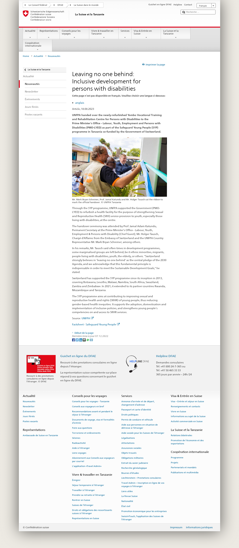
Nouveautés (29, 401)
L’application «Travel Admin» (87, 466)
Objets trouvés (128, 453)
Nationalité (127, 501)
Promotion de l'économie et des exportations (187, 442)
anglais (79, 102)
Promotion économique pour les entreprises (144, 511)
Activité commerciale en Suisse (187, 421)
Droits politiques (129, 414)
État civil (125, 506)
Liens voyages (79, 453)
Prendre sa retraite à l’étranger (88, 495)
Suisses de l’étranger (82, 505)
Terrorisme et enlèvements (86, 433)
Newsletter (29, 406)
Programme (177, 457)
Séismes (76, 438)
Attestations (127, 443)
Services (125, 34)
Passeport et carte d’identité (136, 409)
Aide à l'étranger (81, 448)
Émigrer (76, 480)
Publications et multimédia (184, 472)
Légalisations (128, 438)
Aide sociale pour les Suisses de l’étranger (142, 433)
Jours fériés (29, 416)
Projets (174, 462)
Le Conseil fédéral (38, 5)
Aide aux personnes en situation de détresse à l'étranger (139, 426)
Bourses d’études (130, 473)
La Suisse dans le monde (86, 5)
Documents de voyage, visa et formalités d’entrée (93, 421)
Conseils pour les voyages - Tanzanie (90, 401)
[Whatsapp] (88, 339)
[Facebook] (74, 339)
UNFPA (88, 318)
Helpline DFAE (166, 356)
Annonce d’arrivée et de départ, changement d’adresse (138, 403)
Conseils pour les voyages (74, 34)
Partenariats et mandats (183, 467)
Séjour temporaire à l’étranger (88, 485)
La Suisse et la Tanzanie (175, 34)
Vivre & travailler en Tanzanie (104, 34)
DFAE (60, 5)
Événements (29, 411)
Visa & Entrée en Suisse (146, 34)
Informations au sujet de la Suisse (188, 416)
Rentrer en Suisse (81, 500)
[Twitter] (77, 339)
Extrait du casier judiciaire (134, 463)
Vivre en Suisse (178, 411)
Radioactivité (79, 443)
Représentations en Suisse (85, 518)
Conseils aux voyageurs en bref (88, 406)
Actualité (30, 34)
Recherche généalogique (134, 468)
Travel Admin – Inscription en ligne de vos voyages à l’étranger (142, 484)
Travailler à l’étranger (83, 490)
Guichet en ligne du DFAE (78, 356)
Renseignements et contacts (185, 406)
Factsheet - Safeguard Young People (96, 324)
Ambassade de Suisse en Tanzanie (40, 435)
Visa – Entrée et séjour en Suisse (187, 401)
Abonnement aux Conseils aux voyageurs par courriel (93, 459)
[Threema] (84, 339)
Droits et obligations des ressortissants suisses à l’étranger (92, 512)
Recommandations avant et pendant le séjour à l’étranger (92, 413)
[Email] (91, 339)
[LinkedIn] (81, 339)
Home (26, 56)
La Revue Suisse (129, 496)
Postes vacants (30, 421)
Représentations (49, 34)
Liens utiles (127, 491)
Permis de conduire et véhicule (137, 419)
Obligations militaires (132, 458)
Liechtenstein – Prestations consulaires (141, 478)
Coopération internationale (37, 46)
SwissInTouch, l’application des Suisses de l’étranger (142, 518)
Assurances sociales (131, 448)
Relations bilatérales (181, 435)
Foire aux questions (82, 428)
